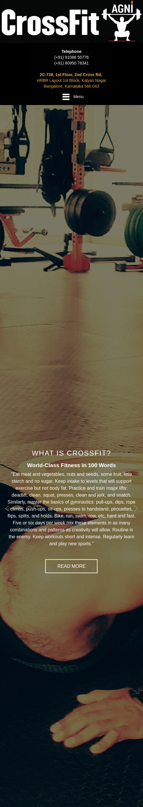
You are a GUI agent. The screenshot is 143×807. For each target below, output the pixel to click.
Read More (72, 565)
